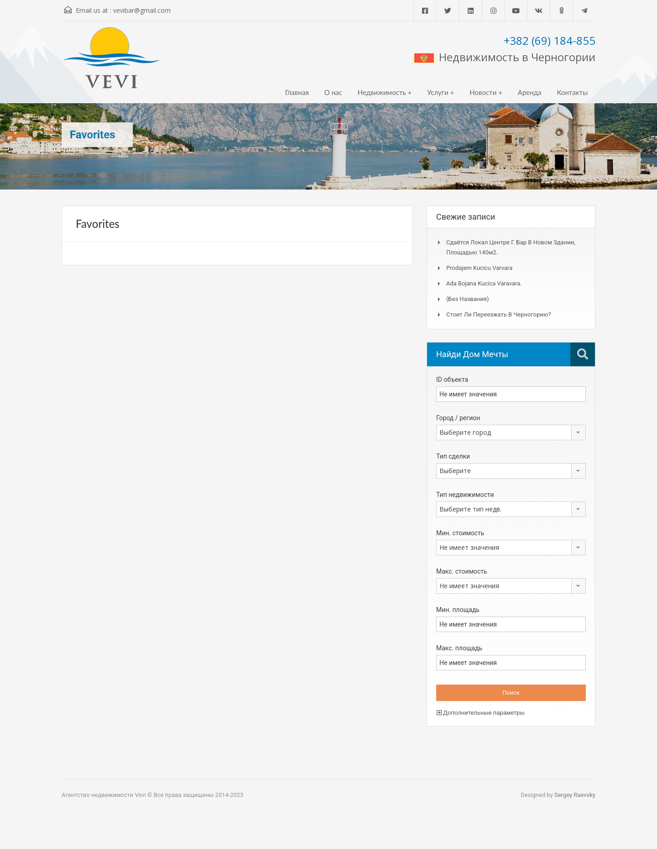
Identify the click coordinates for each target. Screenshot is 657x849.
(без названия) (467, 298)
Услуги (437, 92)
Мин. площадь (458, 609)
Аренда (530, 92)
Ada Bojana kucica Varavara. (484, 283)
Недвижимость (382, 92)
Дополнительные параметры (481, 712)
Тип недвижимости (465, 494)
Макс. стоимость (461, 571)
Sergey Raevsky (574, 794)
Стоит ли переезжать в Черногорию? (498, 314)
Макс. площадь (459, 648)
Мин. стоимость (460, 533)
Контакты (572, 92)
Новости (482, 92)
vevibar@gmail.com (142, 10)
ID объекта (452, 379)
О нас (333, 92)
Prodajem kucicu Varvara (479, 267)
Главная (297, 92)
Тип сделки (453, 456)
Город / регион (458, 418)
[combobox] (511, 432)
